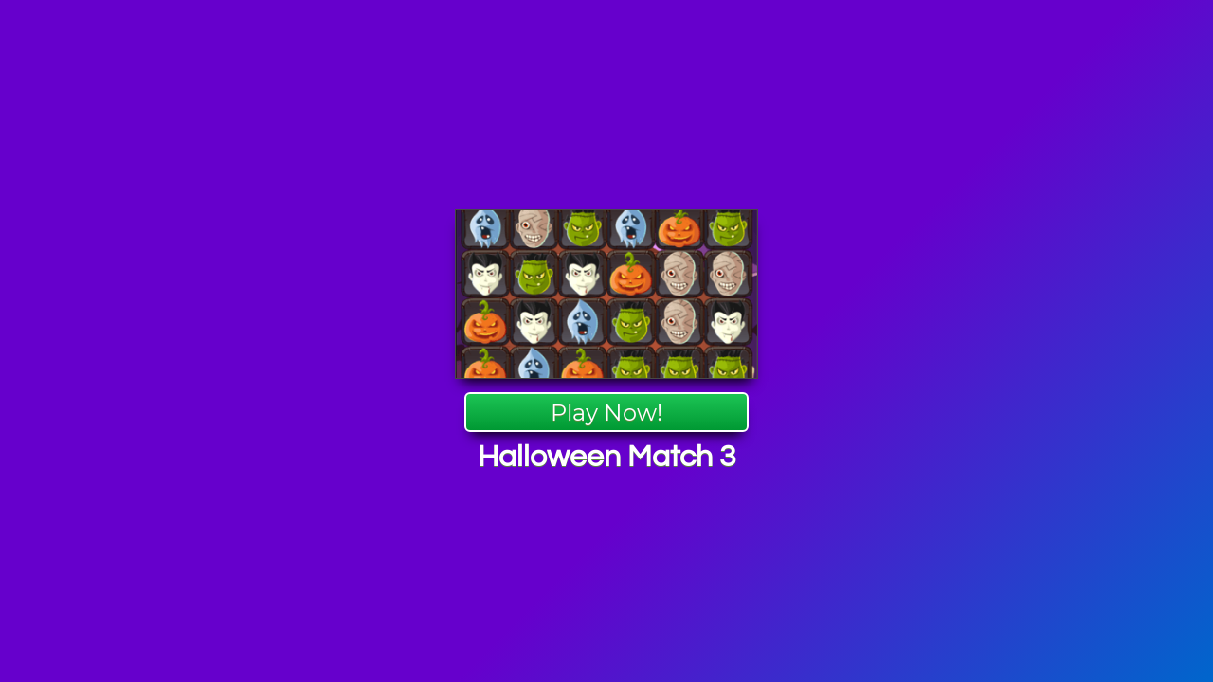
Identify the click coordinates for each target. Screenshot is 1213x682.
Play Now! (606, 412)
